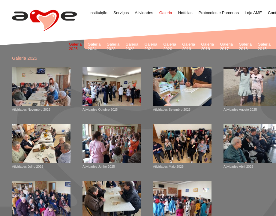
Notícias (185, 12)
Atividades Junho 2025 (111, 146)
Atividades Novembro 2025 (41, 89)
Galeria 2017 (226, 46)
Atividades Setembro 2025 (182, 89)
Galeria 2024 (94, 46)
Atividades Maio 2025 (182, 146)
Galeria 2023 (112, 46)
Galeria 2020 (169, 46)
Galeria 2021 (150, 46)
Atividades (144, 12)
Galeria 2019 (188, 46)
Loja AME (253, 12)
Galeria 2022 (131, 46)
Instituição (98, 12)
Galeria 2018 (207, 46)
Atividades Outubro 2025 (111, 89)
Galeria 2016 (245, 46)
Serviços (121, 12)
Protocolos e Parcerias (219, 12)
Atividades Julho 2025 (41, 146)
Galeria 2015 (264, 46)
